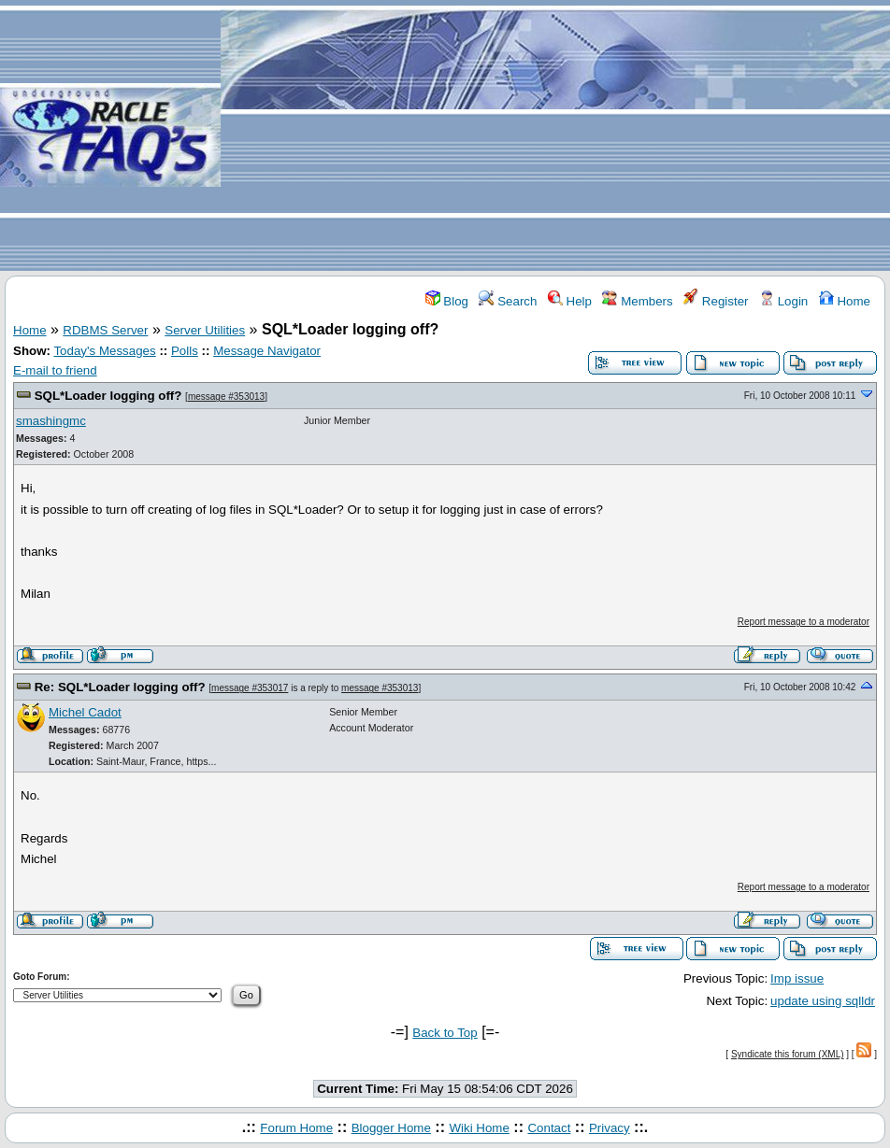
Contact (548, 1128)
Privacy (609, 1128)
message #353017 (249, 688)
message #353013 (226, 396)
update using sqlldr (822, 1001)
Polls (184, 351)
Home (844, 301)
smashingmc (51, 421)
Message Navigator (267, 351)
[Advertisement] (555, 136)
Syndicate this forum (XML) (787, 1054)
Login (783, 301)
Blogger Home (391, 1128)
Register (715, 301)
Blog (446, 301)
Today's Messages (104, 351)
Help (570, 301)
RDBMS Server (105, 330)
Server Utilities (205, 330)
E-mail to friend (55, 370)
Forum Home (296, 1128)
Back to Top (444, 1033)
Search (508, 301)
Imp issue (797, 978)
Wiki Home (479, 1128)
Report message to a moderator (803, 622)
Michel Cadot (85, 712)
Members (637, 301)
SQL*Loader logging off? (108, 396)
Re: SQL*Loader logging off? (120, 687)
